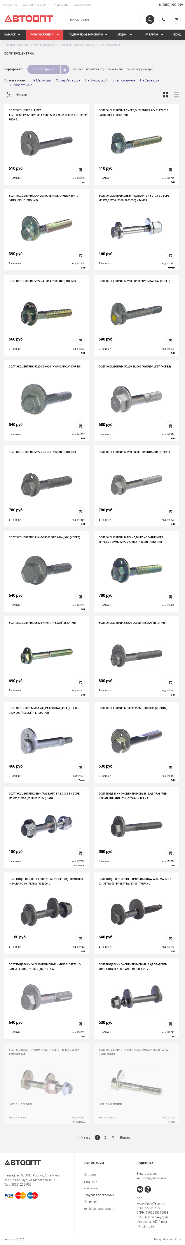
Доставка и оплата (36, 4)
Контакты (61, 4)
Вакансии (90, 1181)
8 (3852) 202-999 (171, 5)
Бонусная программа (99, 1195)
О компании (82, 4)
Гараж (154, 34)
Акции (124, 34)
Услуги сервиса (44, 34)
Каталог (12, 34)
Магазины (10, 4)
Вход (177, 34)
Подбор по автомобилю (88, 34)
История (90, 1174)
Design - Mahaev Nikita (167, 1239)
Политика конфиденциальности (99, 1205)
